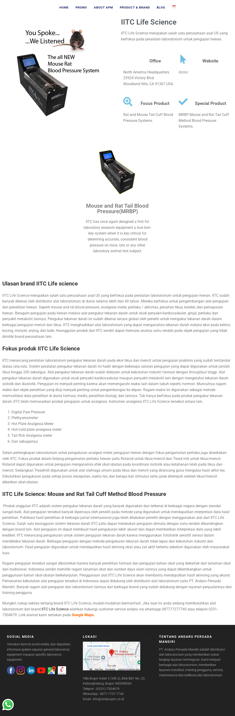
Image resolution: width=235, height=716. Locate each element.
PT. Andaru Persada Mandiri (179, 649)
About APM (103, 7)
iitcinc (183, 72)
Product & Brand (135, 7)
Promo (81, 7)
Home (64, 7)
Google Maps (83, 615)
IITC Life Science (148, 22)
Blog (161, 7)
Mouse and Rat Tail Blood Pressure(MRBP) (117, 209)
